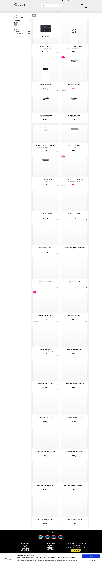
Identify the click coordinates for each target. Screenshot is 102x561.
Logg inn (87, 7)
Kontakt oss (85, 0)
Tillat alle (91, 548)
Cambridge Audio (20, 33)
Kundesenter (74, 0)
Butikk (68, 0)
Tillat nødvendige (91, 552)
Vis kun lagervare (20, 17)
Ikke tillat (91, 556)
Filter (34, 15)
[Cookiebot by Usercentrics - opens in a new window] (8, 558)
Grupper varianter (20, 15)
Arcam (17, 31)
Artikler (80, 0)
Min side (63, 0)
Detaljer (70, 558)
